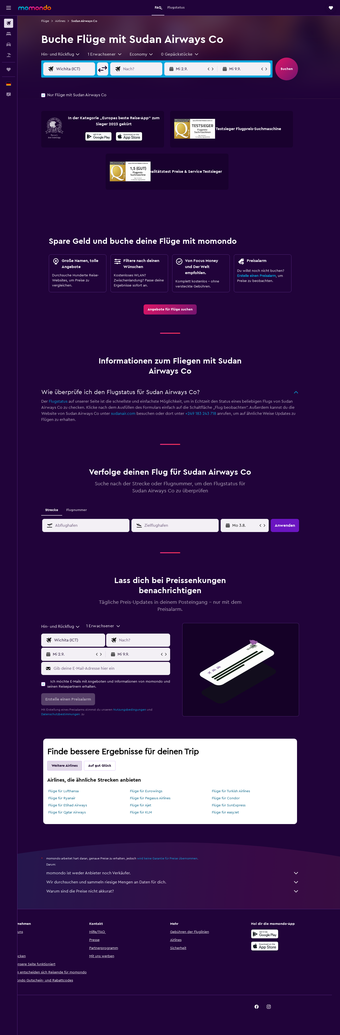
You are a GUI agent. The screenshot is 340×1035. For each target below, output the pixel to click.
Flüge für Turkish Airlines (240, 791)
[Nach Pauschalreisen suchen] (8, 55)
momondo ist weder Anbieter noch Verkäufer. (181, 873)
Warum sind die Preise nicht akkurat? (181, 891)
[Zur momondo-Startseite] (34, 7)
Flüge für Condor (234, 798)
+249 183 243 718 (209, 414)
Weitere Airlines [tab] (73, 765)
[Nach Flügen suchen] (8, 23)
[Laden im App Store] (137, 137)
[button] (8, 7)
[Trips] (8, 69)
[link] (178, 309)
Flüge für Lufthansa (72, 791)
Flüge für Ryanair (70, 798)
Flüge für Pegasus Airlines (159, 798)
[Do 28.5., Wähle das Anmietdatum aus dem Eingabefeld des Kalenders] (254, 525)
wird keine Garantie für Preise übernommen (176, 858)
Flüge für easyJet (234, 812)
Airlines (69, 20)
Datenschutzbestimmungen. (69, 714)
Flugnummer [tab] (85, 510)
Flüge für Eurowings (155, 791)
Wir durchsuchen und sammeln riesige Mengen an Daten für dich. (181, 882)
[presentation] (137, 136)
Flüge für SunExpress (237, 805)
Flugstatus (66, 401)
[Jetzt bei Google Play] (107, 137)
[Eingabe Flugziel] (155, 69)
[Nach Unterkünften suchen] (8, 34)
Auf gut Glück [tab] (108, 765)
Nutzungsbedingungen (138, 709)
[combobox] (69, 54)
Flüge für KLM (150, 812)
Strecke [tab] (60, 510)
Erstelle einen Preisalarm (265, 276)
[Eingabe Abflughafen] (88, 69)
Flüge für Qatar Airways (75, 812)
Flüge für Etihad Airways (76, 805)
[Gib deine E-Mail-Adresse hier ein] (119, 668)
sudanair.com (132, 414)
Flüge (54, 20)
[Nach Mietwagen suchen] (8, 44)
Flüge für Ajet (149, 805)
